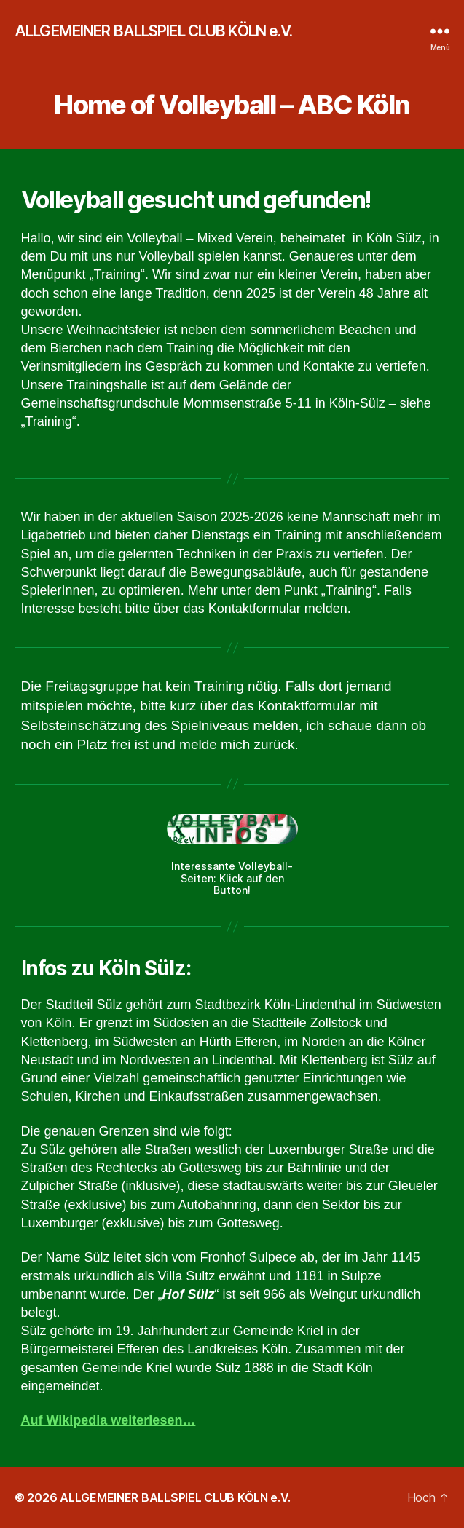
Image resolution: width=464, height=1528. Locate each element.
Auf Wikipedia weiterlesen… (108, 1420)
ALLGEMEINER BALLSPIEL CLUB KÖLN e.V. (154, 31)
